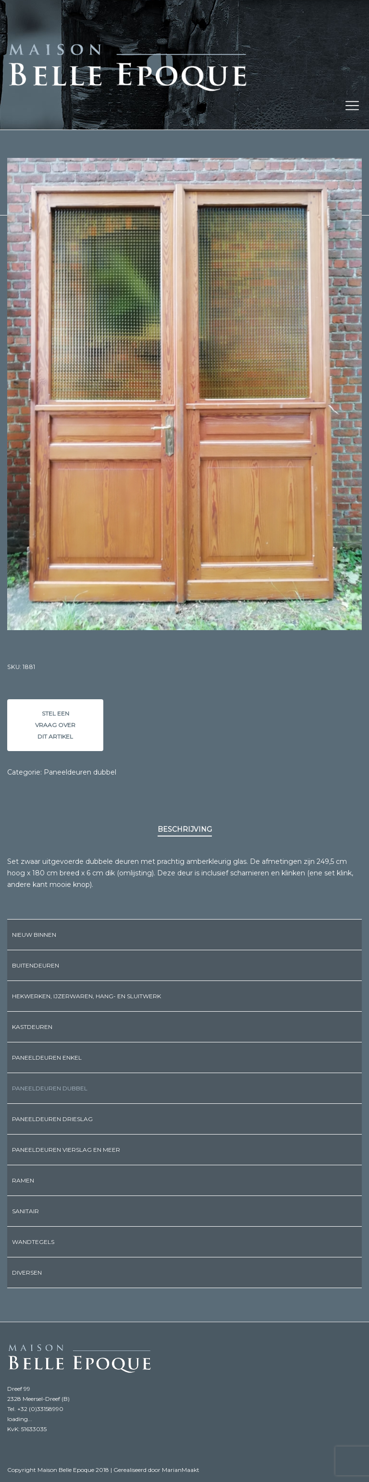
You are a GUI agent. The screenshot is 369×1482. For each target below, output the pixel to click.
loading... (19, 1418)
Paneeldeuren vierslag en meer (66, 1149)
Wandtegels (33, 1241)
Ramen (23, 1180)
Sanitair (25, 1211)
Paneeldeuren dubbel (80, 772)
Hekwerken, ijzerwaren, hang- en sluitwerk (86, 996)
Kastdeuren (32, 1026)
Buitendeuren (35, 965)
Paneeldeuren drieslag (52, 1119)
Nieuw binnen (34, 934)
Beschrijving (185, 829)
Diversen (27, 1272)
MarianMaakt (180, 1469)
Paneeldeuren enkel (47, 1057)
